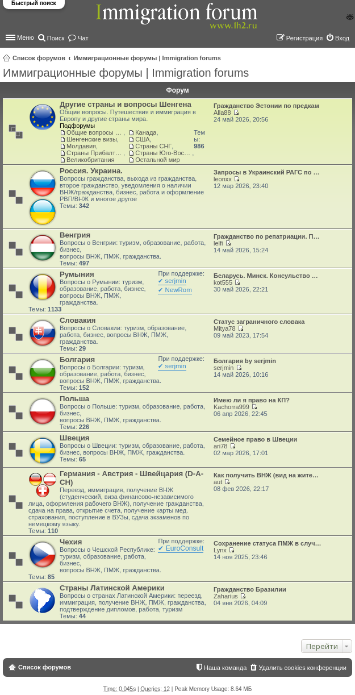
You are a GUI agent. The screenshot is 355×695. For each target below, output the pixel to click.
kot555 (223, 282)
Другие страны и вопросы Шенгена (125, 104)
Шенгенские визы (91, 139)
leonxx (223, 179)
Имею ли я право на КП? (252, 400)
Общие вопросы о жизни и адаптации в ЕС (94, 132)
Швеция (74, 438)
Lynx (220, 550)
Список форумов (38, 58)
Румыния (77, 274)
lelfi (218, 243)
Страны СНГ (153, 146)
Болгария (77, 359)
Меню (25, 37)
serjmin (223, 367)
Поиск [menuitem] (55, 38)
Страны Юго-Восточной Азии (163, 152)
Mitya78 (225, 328)
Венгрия (75, 235)
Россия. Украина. (91, 171)
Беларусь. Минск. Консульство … (266, 275)
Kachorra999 (231, 406)
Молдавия (81, 146)
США (142, 139)
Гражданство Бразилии (250, 589)
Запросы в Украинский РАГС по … (267, 172)
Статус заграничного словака (259, 321)
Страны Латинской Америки (112, 588)
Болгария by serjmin (245, 360)
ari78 (220, 446)
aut (218, 481)
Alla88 (222, 112)
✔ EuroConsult (180, 548)
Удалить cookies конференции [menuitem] (302, 667)
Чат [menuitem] (83, 38)
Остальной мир (157, 159)
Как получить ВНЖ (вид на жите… (266, 475)
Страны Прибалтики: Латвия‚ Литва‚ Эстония (94, 152)
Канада (145, 132)
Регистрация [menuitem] (304, 38)
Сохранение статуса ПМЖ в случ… (267, 543)
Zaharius (226, 596)
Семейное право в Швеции (255, 439)
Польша (74, 398)
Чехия (71, 542)
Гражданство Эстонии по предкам (266, 105)
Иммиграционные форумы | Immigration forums (147, 58)
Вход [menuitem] (342, 38)
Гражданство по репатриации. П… (266, 236)
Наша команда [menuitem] (225, 667)
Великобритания (90, 159)
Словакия (77, 320)
